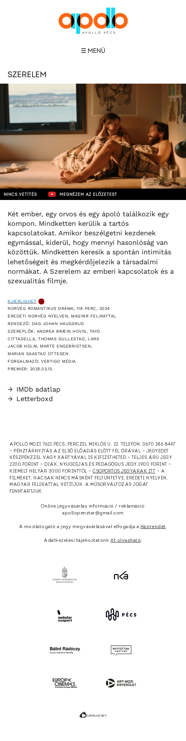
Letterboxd (30, 399)
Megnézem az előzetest (82, 194)
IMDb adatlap (34, 389)
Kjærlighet (22, 301)
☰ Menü (93, 51)
